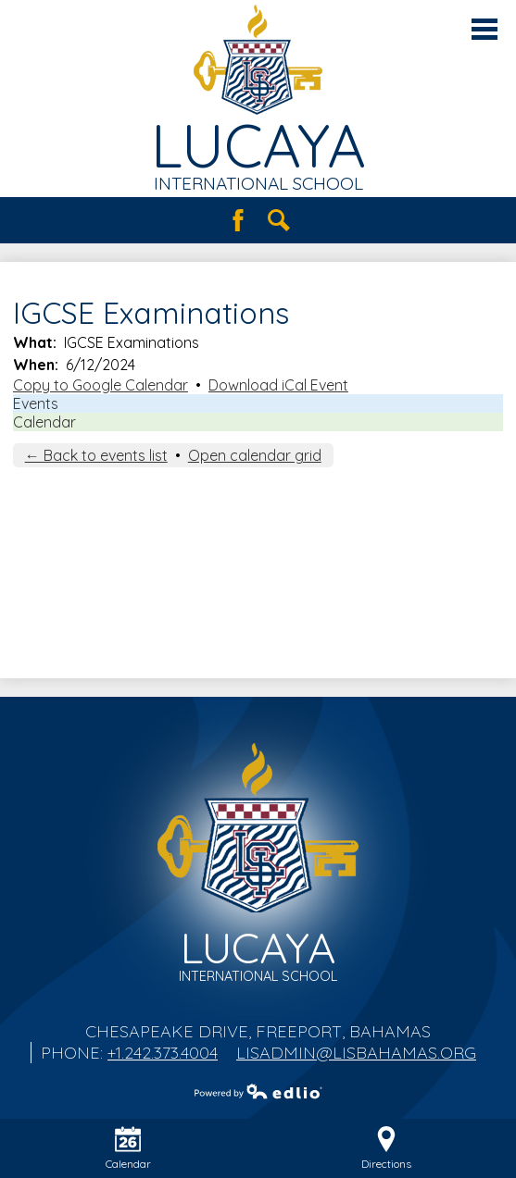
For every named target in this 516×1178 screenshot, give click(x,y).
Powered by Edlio (258, 1091)
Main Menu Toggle (484, 29)
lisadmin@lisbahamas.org (356, 1052)
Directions (386, 1148)
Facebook (238, 220)
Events (35, 403)
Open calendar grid (254, 455)
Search (279, 220)
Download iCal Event (278, 385)
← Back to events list (96, 455)
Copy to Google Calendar (100, 385)
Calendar (44, 422)
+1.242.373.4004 (162, 1052)
